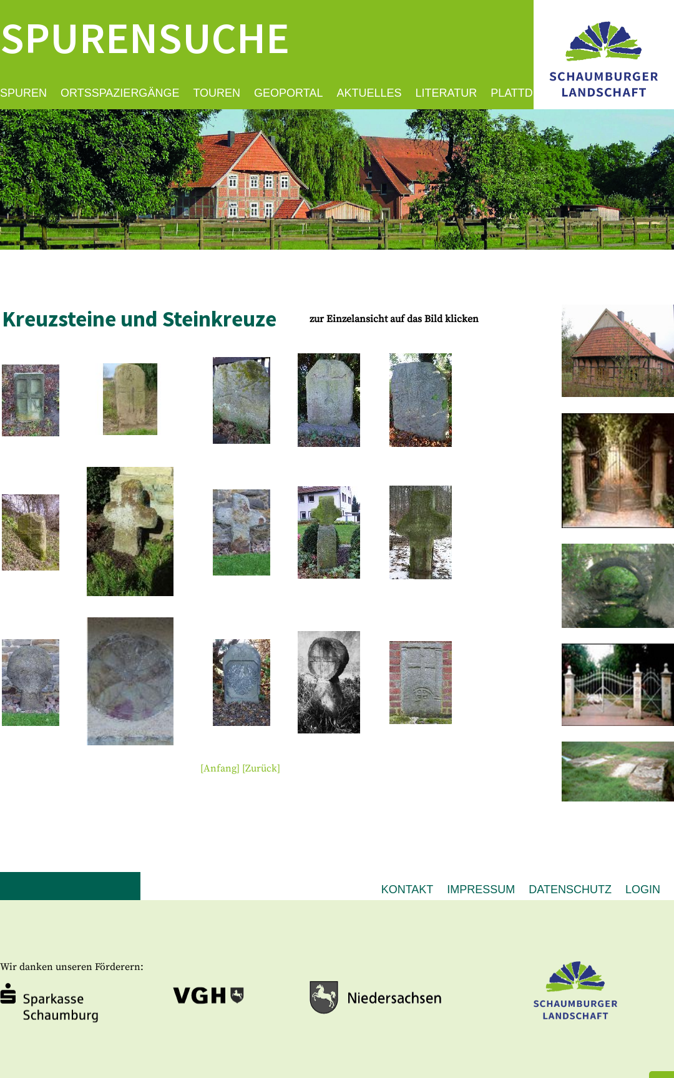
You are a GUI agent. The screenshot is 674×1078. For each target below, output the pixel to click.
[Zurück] (261, 768)
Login (642, 889)
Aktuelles (368, 93)
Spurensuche (145, 37)
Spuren (23, 93)
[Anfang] (220, 768)
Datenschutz (570, 889)
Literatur (446, 93)
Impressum (481, 889)
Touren (216, 93)
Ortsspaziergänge (120, 93)
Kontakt (407, 889)
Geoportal (288, 93)
